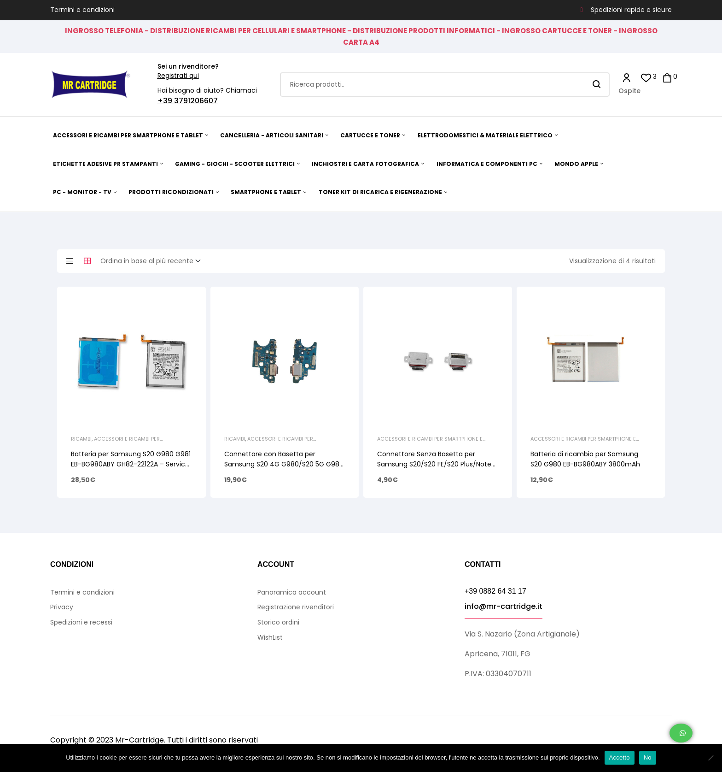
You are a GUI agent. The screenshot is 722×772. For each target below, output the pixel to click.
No (648, 757)
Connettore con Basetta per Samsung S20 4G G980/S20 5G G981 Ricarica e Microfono (282, 464)
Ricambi (81, 438)
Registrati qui (178, 75)
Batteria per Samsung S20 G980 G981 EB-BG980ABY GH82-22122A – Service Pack (131, 464)
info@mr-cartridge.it (503, 606)
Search (597, 84)
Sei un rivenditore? (188, 66)
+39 (165, 100)
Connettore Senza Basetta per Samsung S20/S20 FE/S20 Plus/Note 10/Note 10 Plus (434, 464)
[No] (710, 757)
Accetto (619, 757)
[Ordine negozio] (153, 261)
